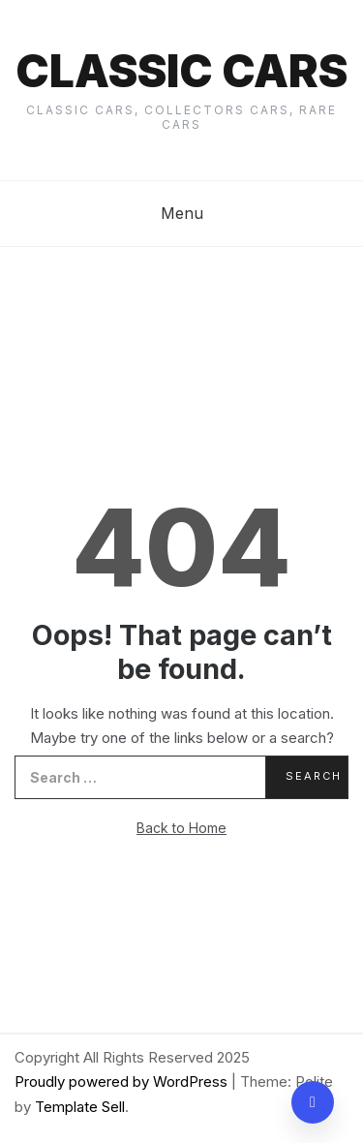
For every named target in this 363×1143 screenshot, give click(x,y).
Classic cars (181, 70)
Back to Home (181, 827)
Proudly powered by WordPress (123, 1081)
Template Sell (80, 1106)
